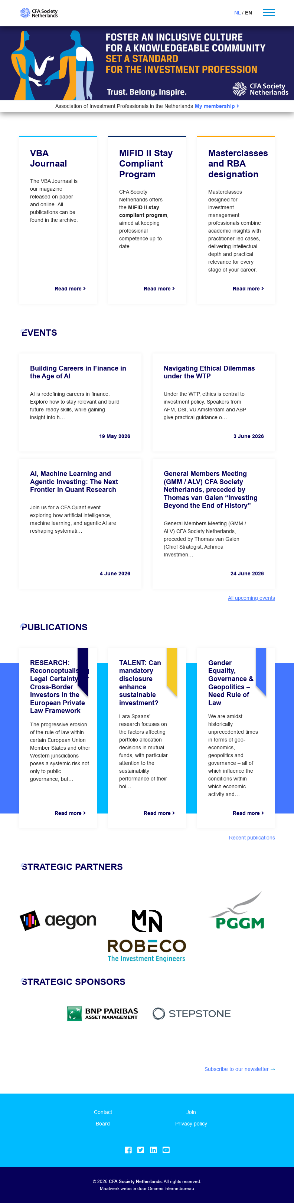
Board (103, 1123)
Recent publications (252, 837)
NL (237, 12)
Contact (103, 1112)
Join (191, 1112)
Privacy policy (191, 1123)
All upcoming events (251, 598)
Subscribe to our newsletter (237, 1069)
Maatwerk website (118, 1188)
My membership (217, 106)
